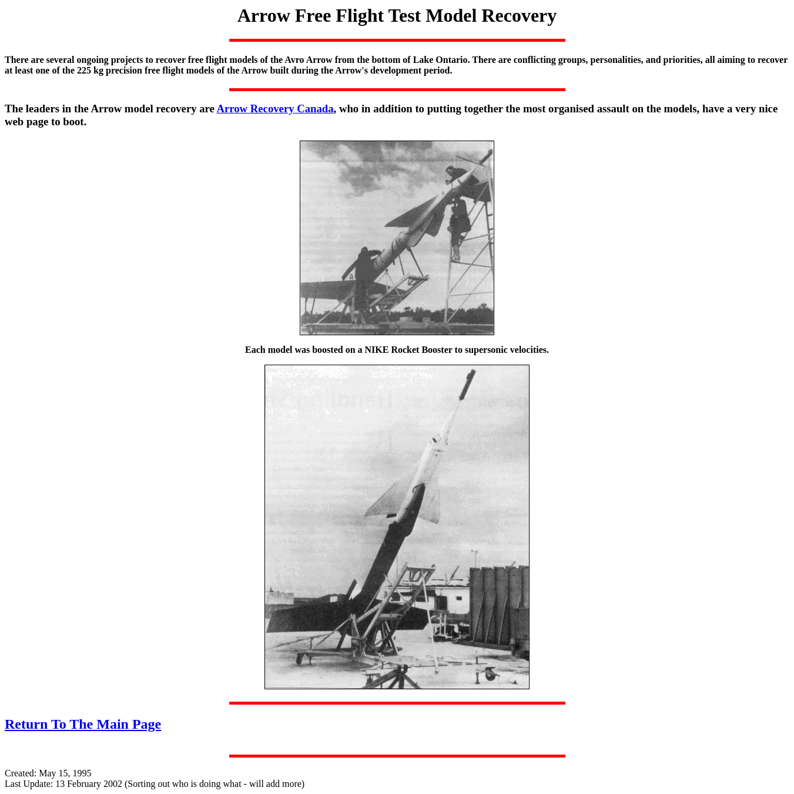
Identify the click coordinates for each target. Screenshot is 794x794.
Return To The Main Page (83, 724)
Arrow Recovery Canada (274, 108)
